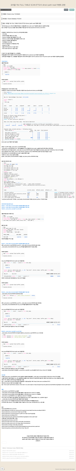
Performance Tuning (11, 448)
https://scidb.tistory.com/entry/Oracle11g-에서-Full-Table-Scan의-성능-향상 (18, 413)
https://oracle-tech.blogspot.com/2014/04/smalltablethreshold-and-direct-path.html (21, 426)
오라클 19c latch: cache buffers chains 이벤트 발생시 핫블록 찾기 (14, 452)
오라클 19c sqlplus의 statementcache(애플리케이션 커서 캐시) (13, 458)
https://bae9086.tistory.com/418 (9, 408)
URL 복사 (66, 9)
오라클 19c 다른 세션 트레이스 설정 (8, 450)
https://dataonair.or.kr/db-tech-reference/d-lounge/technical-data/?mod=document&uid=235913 (23, 410)
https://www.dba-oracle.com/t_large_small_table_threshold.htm (16, 421)
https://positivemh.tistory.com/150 (9, 420)
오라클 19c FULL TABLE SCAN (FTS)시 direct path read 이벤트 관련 (38, 5)
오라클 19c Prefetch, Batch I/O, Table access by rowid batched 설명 (15, 456)
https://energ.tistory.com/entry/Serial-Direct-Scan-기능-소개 (15, 428)
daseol (73, 469)
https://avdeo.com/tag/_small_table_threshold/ (12, 424)
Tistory (61, 469)
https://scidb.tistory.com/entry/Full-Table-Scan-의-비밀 (14, 412)
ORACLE (4, 448)
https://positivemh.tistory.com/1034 (36, 27)
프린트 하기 (72, 9)
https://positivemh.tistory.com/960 (32, 90)
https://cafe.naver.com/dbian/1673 (42, 381)
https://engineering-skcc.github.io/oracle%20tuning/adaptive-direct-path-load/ (52, 384)
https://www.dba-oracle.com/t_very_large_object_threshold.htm (16, 423)
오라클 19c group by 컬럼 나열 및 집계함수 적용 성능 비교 (12, 454)
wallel (68, 469)
